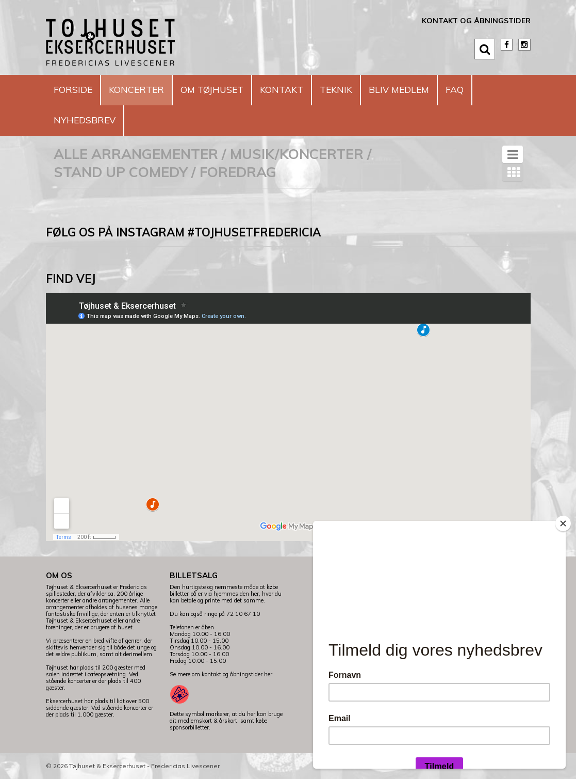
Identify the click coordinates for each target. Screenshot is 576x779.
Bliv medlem (435, 89)
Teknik (365, 89)
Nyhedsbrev (88, 120)
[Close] (563, 523)
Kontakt (306, 89)
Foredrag (238, 172)
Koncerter (145, 89)
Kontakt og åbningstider (476, 20)
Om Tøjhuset (229, 89)
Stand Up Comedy (121, 172)
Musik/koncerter (297, 154)
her (268, 674)
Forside (75, 89)
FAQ (496, 89)
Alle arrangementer (136, 154)
